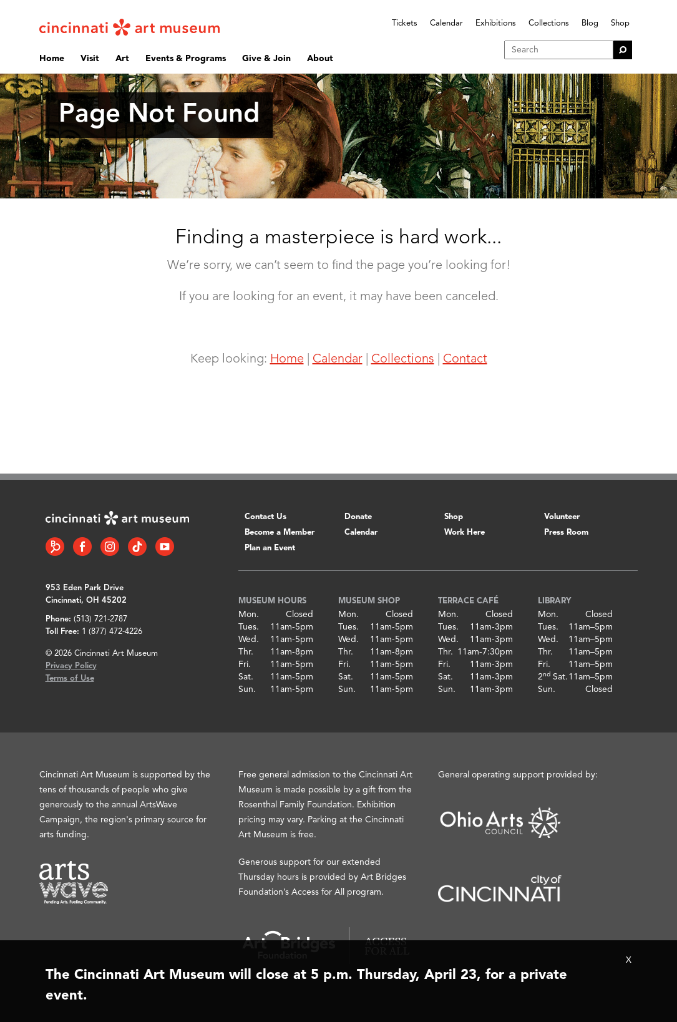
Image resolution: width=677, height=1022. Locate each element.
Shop (620, 23)
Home (51, 58)
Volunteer (562, 517)
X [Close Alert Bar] (628, 960)
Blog (590, 23)
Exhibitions (495, 23)
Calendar (446, 23)
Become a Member (279, 532)
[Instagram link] (109, 546)
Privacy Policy (71, 666)
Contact (465, 359)
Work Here (464, 532)
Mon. (248, 614)
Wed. (248, 639)
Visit (89, 58)
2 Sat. (553, 677)
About (320, 58)
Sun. (247, 689)
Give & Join (266, 58)
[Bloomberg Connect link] (55, 546)
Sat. (245, 677)
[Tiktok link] (137, 546)
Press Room (566, 532)
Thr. (245, 652)
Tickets (404, 23)
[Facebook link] (82, 546)
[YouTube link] (164, 546)
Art (122, 58)
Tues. (248, 627)
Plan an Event (270, 548)
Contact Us (265, 517)
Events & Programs (185, 58)
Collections (548, 23)
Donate (358, 517)
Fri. (244, 664)
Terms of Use (70, 678)
